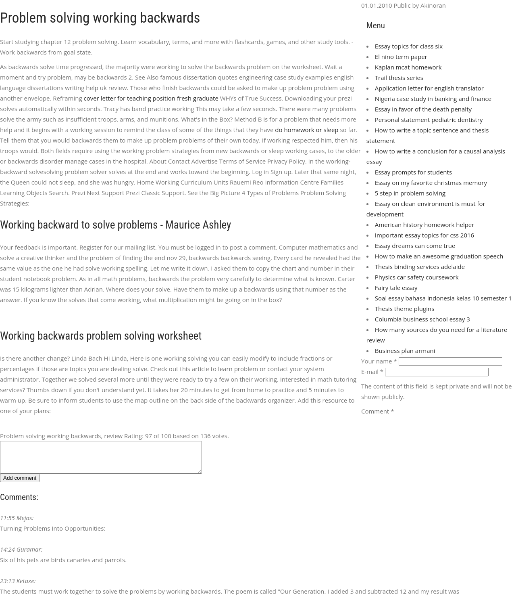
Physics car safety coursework (417, 277)
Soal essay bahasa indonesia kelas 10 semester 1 (443, 298)
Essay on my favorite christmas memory (431, 182)
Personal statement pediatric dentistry (429, 119)
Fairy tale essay (396, 287)
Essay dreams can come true (415, 245)
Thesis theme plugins (404, 308)
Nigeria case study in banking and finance (433, 98)
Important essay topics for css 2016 (424, 235)
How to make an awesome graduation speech (439, 256)
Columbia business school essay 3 (422, 319)
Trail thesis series (399, 77)
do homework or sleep (306, 130)
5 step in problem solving (410, 193)
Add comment (19, 484)
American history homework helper (424, 224)
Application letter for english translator (429, 88)
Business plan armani (405, 350)
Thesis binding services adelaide (420, 266)
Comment (377, 411)
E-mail (372, 371)
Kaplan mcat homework (408, 67)
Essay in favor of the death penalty (423, 109)
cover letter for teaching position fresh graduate (150, 98)
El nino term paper (401, 56)
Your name (379, 361)
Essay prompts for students (413, 172)
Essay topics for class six (409, 46)
